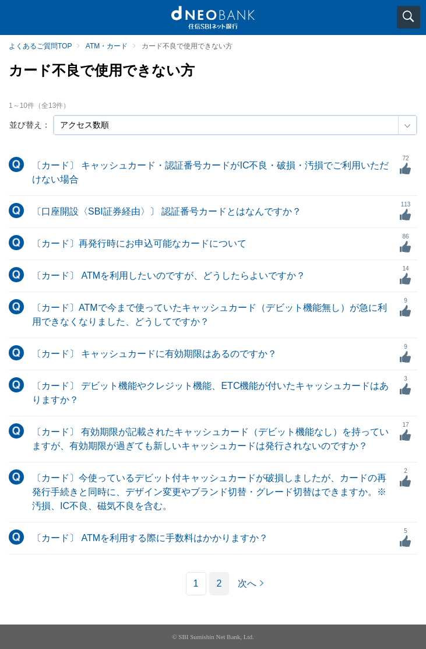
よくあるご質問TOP (40, 46)
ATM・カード (107, 46)
